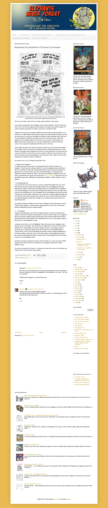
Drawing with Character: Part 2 (32, 484)
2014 (76, 223)
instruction (77, 288)
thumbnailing (78, 298)
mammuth (57, 499)
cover (76, 282)
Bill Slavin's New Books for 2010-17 (42, 35)
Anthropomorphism (80, 269)
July (78, 259)
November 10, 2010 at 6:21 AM (36, 289)
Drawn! (77, 346)
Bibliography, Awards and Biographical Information (70, 35)
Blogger (68, 499)
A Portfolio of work (80, 377)
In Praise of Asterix (29, 435)
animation (77, 267)
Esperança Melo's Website (81, 317)
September (79, 254)
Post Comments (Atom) (28, 335)
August (79, 257)
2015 (76, 221)
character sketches (79, 277)
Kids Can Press (79, 323)
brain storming (79, 271)
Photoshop (77, 290)
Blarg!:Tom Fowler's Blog (81, 348)
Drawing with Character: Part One (33, 464)
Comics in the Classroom (81, 337)
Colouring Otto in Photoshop (21, 38)
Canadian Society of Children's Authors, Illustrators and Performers (83, 343)
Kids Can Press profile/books (82, 382)
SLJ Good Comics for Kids (82, 321)
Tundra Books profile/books (82, 384)
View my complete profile (79, 214)
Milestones (79, 241)
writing (26, 257)
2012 (76, 228)
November (79, 237)
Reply (20, 283)
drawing (77, 284)
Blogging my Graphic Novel (31, 444)
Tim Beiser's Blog (79, 335)
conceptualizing (79, 280)
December (79, 235)
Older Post (64, 332)
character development (81, 275)
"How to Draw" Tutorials (39, 38)
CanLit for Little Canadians (82, 319)
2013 (76, 225)
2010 (76, 233)
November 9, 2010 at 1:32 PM (33, 268)
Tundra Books (78, 325)
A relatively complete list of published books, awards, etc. (82, 379)
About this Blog (23, 35)
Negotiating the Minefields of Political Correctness (83, 244)
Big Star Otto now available (31, 405)
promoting (77, 294)
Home (14, 35)
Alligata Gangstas (49, 175)
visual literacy (78, 300)
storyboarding (78, 296)
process (77, 292)
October (79, 252)
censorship (21, 257)
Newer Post (18, 332)
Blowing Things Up (81, 239)
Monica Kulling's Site (80, 333)
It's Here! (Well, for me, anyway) (32, 454)
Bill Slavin (22, 289)
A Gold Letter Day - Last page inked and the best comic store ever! (41, 415)
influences (77, 286)
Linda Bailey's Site (79, 327)
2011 (76, 230)
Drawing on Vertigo (29, 425)
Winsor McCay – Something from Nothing (83, 248)
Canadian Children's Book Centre (83, 339)
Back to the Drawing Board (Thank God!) (35, 395)
